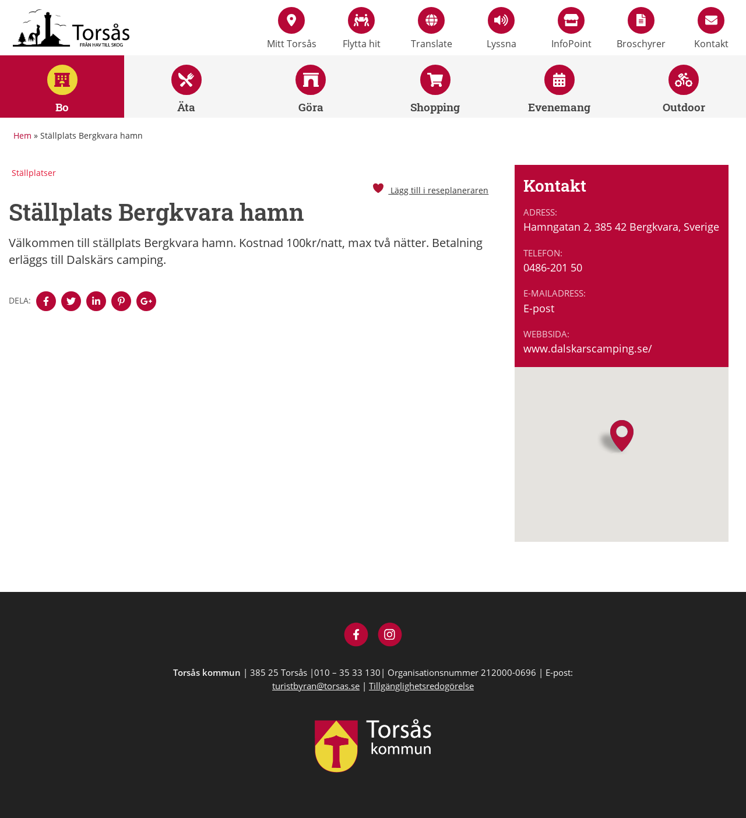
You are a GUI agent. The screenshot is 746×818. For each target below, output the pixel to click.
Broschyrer (641, 28)
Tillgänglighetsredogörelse (421, 686)
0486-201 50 (552, 267)
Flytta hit (362, 28)
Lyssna (501, 28)
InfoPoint (571, 28)
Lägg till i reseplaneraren (430, 190)
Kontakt (711, 28)
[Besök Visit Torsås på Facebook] (356, 636)
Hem (22, 135)
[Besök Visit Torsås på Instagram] (390, 636)
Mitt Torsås (291, 28)
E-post (538, 308)
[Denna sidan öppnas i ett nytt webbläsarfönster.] (46, 301)
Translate (431, 28)
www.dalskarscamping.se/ (587, 348)
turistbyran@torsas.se (316, 686)
